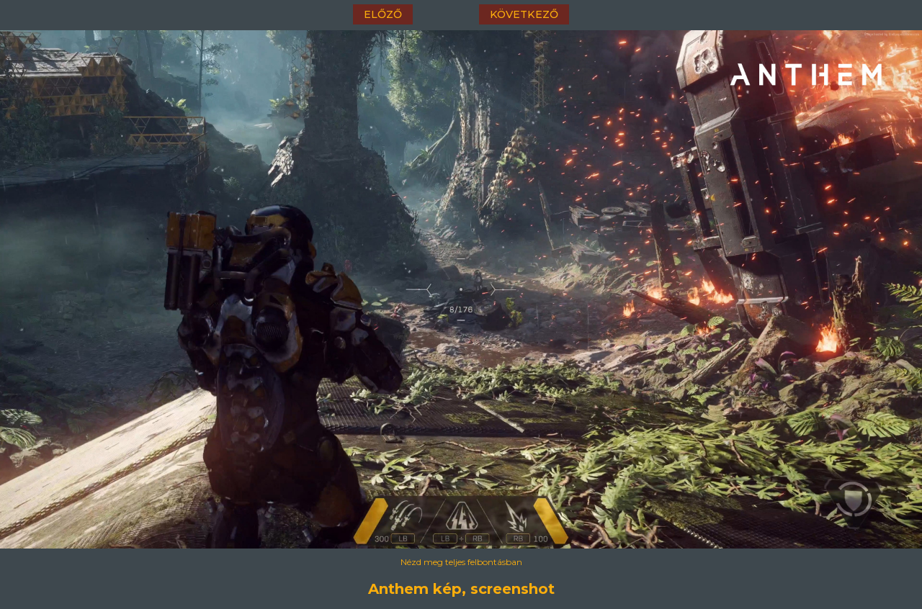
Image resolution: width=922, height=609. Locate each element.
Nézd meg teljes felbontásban (461, 561)
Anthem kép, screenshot (461, 588)
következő (524, 14)
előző (383, 14)
